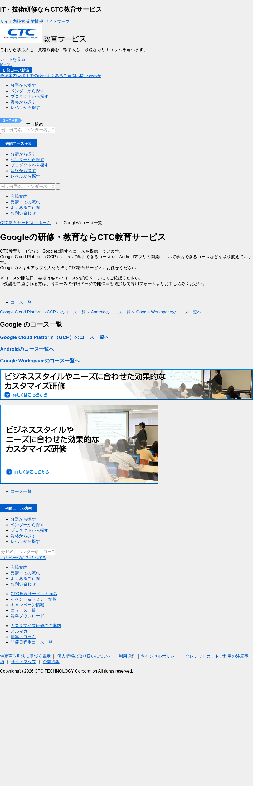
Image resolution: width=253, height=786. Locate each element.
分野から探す (23, 154)
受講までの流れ (31, 75)
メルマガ (19, 631)
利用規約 (127, 656)
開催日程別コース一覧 (32, 642)
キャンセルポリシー (160, 656)
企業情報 (34, 21)
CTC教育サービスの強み (34, 594)
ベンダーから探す (27, 159)
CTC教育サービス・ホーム (25, 223)
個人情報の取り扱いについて (84, 656)
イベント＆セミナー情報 (34, 599)
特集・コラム (23, 636)
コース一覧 (21, 302)
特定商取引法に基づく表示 (25, 656)
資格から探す (23, 170)
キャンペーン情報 (27, 605)
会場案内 (8, 75)
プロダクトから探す (29, 165)
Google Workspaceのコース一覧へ (169, 312)
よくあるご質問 (61, 75)
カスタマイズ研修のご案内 (36, 625)
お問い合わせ (88, 75)
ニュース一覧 (23, 610)
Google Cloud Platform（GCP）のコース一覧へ (45, 312)
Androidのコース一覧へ (113, 312)
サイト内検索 (12, 21)
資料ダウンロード (27, 616)
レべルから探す (25, 541)
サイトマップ (57, 21)
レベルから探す (25, 176)
